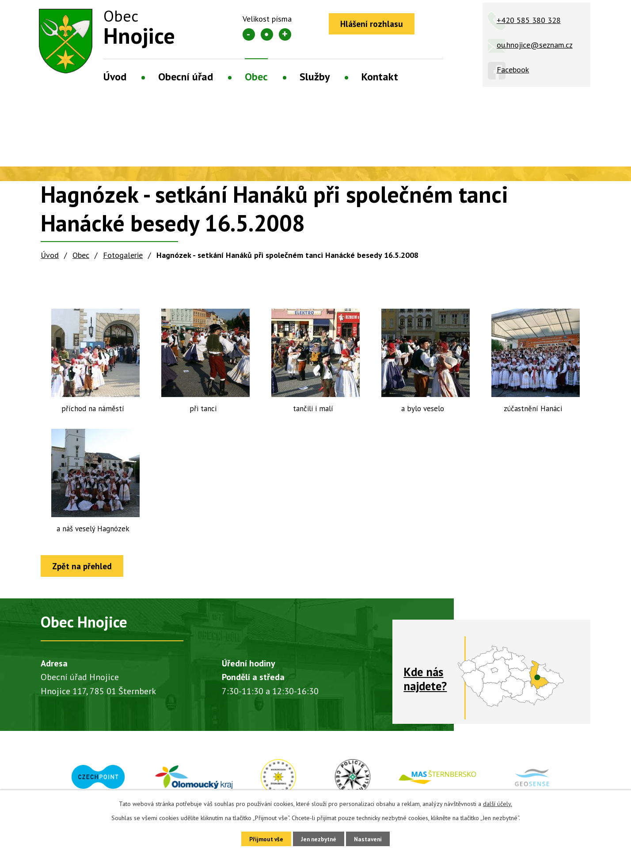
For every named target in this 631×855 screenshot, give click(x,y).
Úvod (114, 76)
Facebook (513, 69)
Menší (249, 34)
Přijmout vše (261, 838)
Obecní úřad (185, 76)
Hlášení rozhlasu (374, 24)
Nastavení (373, 838)
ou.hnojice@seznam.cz (535, 45)
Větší (285, 34)
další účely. (497, 802)
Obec (256, 76)
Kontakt (379, 76)
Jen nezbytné (319, 838)
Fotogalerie (123, 255)
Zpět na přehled (85, 566)
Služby (315, 76)
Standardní (267, 34)
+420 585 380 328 (529, 20)
